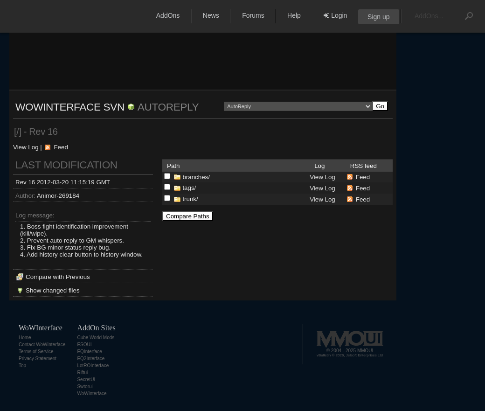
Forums (253, 15)
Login (335, 15)
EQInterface (89, 351)
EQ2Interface (90, 358)
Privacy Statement (37, 358)
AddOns (168, 15)
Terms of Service (36, 351)
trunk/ (190, 198)
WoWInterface (91, 393)
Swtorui (84, 386)
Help (294, 15)
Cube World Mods (95, 337)
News (211, 15)
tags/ (189, 187)
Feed (61, 147)
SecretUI (86, 379)
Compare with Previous (58, 276)
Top (22, 365)
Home (25, 337)
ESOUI (84, 344)
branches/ (196, 177)
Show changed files (53, 290)
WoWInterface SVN (70, 107)
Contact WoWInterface (42, 344)
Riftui (82, 372)
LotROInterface (93, 365)
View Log (26, 147)
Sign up (378, 17)
